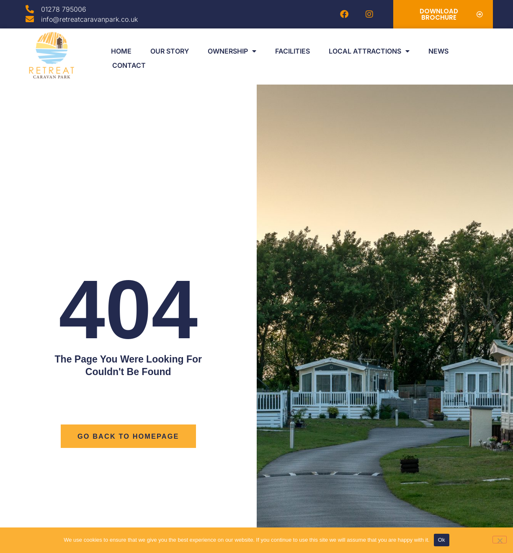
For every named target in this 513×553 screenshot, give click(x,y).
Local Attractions (369, 51)
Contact (129, 65)
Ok (441, 540)
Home (121, 51)
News (438, 51)
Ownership (232, 51)
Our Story (169, 51)
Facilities (292, 51)
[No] (499, 539)
